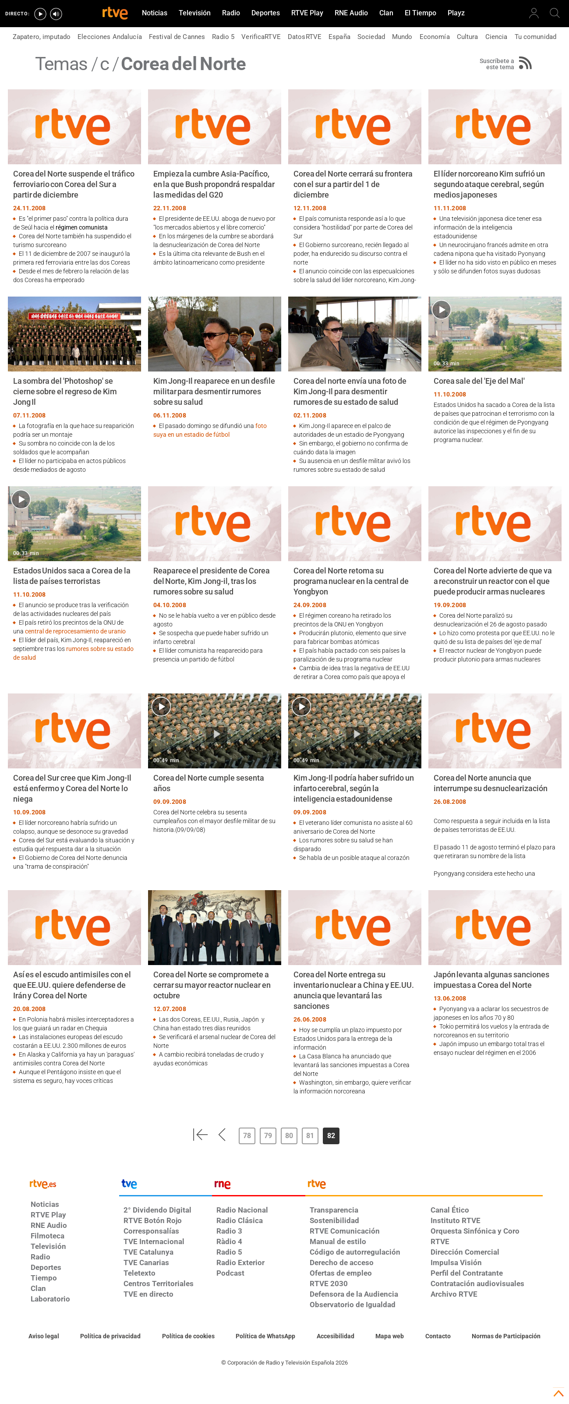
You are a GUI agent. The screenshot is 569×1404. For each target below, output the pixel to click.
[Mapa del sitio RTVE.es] (389, 1336)
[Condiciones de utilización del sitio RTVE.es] (43, 1336)
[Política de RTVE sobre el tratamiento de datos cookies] (188, 1336)
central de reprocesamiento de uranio (75, 631)
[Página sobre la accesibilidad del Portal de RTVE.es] (335, 1336)
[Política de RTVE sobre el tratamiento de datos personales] (110, 1336)
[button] (200, 1134)
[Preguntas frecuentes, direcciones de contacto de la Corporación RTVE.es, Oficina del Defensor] (438, 1336)
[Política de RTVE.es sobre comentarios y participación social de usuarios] (506, 1336)
